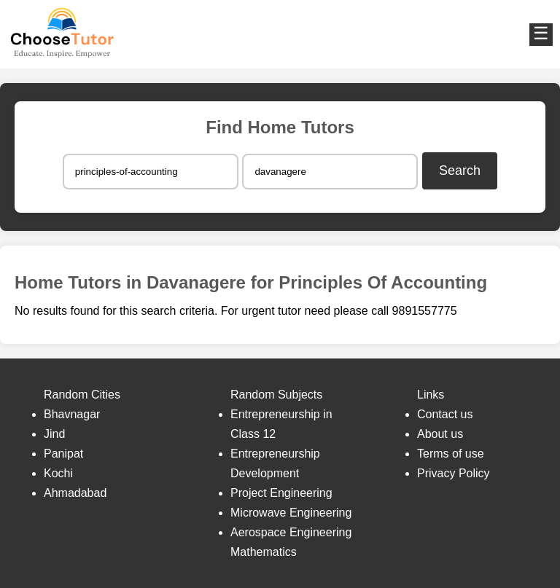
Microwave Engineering (290, 512)
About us (440, 434)
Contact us (444, 414)
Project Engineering (281, 493)
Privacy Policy (453, 473)
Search (460, 170)
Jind (54, 434)
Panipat (63, 453)
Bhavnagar (72, 414)
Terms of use (450, 453)
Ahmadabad (75, 493)
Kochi (58, 473)
